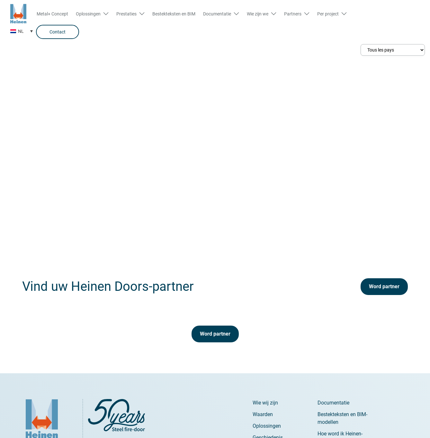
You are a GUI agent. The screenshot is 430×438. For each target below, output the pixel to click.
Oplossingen (267, 426)
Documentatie (333, 403)
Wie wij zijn (265, 403)
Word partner (384, 286)
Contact (57, 31)
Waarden (263, 414)
